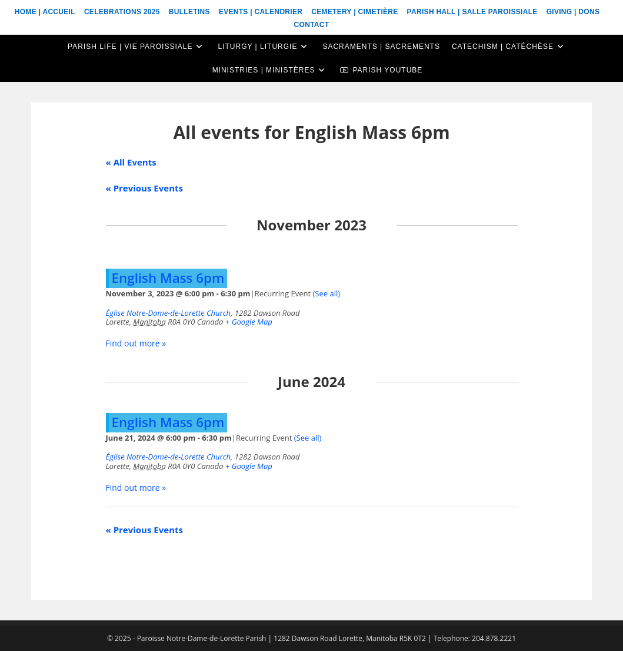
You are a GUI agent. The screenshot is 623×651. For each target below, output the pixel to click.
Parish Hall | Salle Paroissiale (472, 12)
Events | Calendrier (260, 12)
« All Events (131, 162)
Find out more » (136, 343)
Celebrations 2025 (122, 12)
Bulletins (189, 12)
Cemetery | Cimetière (354, 12)
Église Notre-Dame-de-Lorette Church (168, 313)
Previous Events (144, 188)
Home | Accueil (45, 12)
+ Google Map (248, 321)
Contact (311, 25)
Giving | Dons (573, 12)
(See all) (327, 293)
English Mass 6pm (168, 278)
